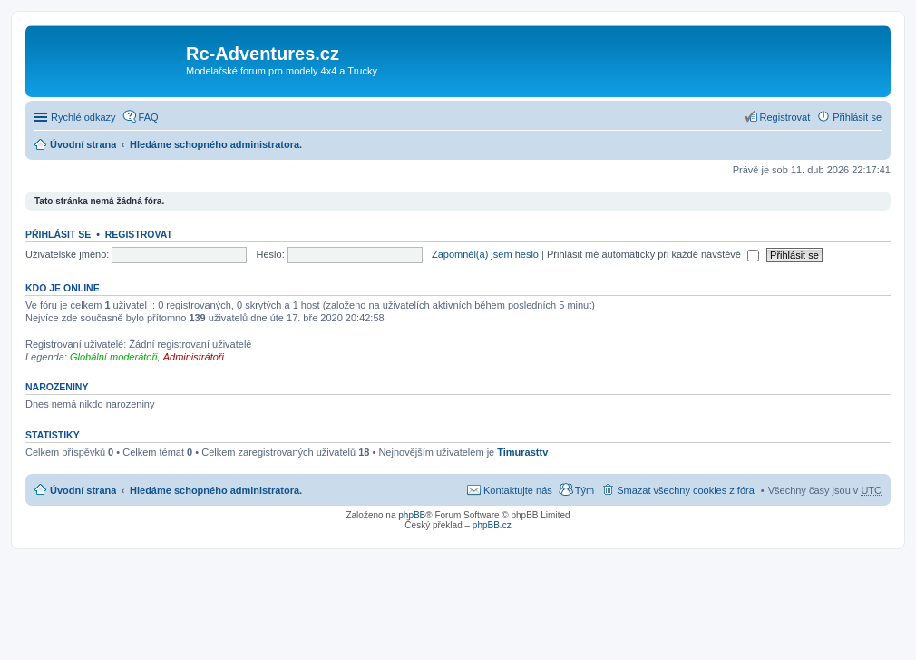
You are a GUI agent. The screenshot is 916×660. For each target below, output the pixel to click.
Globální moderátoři (114, 356)
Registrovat (138, 234)
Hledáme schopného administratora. (216, 144)
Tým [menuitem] (584, 490)
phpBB (411, 515)
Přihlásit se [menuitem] (857, 117)
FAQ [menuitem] (149, 117)
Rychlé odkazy (83, 117)
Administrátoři (193, 356)
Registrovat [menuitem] (785, 117)
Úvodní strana (83, 144)
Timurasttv (522, 452)
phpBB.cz (492, 525)
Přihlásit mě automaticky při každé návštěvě (653, 254)
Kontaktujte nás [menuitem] (517, 490)
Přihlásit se (58, 234)
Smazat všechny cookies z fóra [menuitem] (686, 490)
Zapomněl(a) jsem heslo (485, 254)
